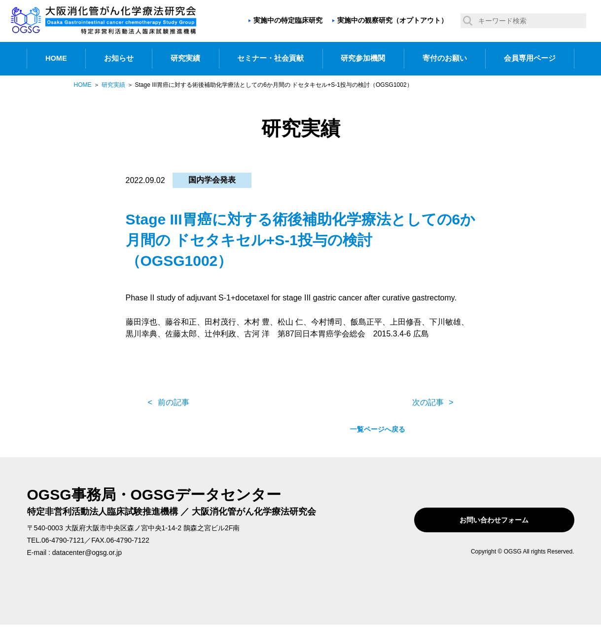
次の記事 (428, 402)
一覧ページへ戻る (300, 402)
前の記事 (173, 402)
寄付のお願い (445, 58)
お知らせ (119, 58)
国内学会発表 (212, 180)
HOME (56, 58)
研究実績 (185, 58)
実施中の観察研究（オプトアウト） (392, 20)
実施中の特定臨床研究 (287, 20)
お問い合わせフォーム (511, 520)
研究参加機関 (363, 58)
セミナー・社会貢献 (270, 58)
